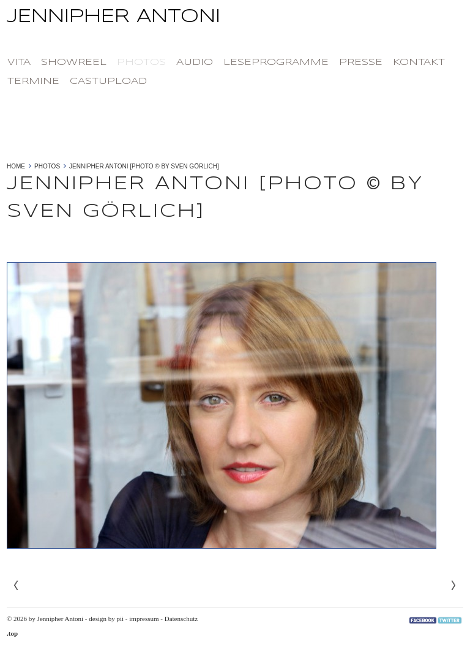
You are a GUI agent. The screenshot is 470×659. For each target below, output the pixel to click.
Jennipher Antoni (235, 20)
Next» (453, 585)
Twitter (449, 620)
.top (12, 633)
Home (16, 166)
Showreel (73, 62)
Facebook (422, 620)
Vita (19, 62)
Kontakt (419, 62)
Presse (360, 62)
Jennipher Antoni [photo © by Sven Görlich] (144, 166)
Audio (194, 62)
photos (141, 62)
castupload (108, 81)
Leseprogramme (276, 62)
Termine (33, 81)
